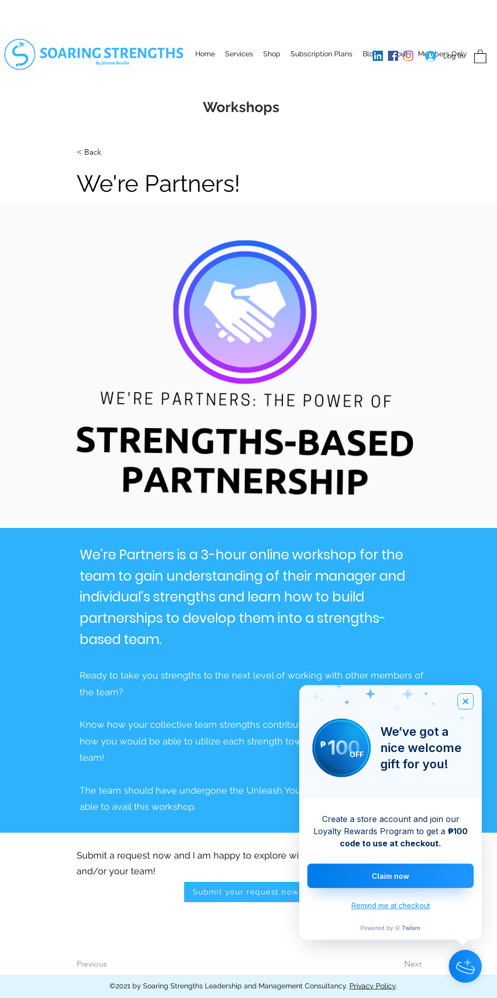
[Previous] (118, 964)
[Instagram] (408, 56)
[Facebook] (393, 56)
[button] (239, 53)
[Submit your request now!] (248, 892)
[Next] (387, 964)
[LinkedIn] (378, 56)
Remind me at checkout (390, 905)
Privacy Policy (372, 986)
